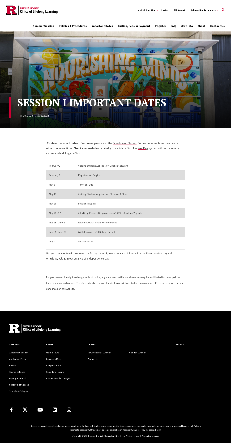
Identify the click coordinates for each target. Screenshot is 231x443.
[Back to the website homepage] (32, 10)
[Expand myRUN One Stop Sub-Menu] (148, 10)
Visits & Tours (52, 352)
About (201, 26)
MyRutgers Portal (17, 378)
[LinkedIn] (55, 410)
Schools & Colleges (18, 391)
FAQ (173, 26)
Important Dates (102, 26)
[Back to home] (30, 328)
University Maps (53, 359)
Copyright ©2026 (79, 436)
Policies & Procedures (73, 26)
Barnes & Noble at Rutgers (59, 378)
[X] (25, 410)
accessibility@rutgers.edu (91, 430)
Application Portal (17, 359)
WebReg (143, 148)
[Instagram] (69, 410)
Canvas (12, 365)
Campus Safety (53, 365)
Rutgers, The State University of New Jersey (106, 436)
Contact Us (217, 26)
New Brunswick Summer (99, 352)
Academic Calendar (18, 352)
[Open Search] (223, 10)
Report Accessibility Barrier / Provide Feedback (136, 430)
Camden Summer (137, 352)
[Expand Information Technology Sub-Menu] (204, 10)
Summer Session (43, 26)
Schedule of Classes (125, 143)
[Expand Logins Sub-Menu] (166, 10)
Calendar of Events (55, 371)
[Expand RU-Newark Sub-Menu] (181, 10)
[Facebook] (11, 410)
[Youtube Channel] (40, 410)
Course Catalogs (17, 371)
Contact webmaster (150, 436)
